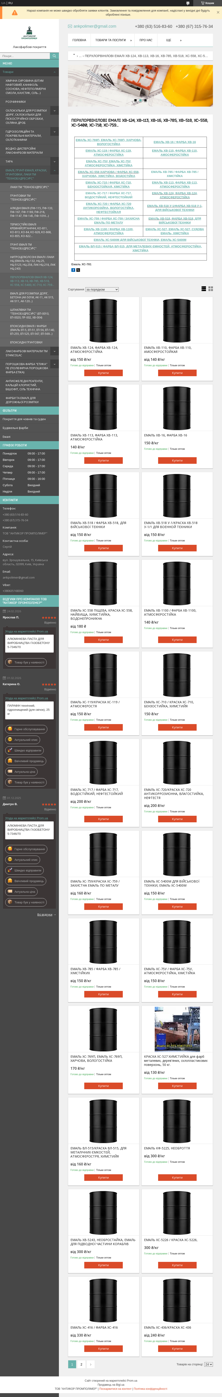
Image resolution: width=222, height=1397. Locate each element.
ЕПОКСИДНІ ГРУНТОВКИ (26, 342)
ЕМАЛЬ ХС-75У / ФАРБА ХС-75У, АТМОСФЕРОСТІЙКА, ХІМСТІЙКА (169, 971)
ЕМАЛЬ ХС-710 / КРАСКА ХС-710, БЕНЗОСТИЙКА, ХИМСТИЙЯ (169, 704)
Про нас (146, 40)
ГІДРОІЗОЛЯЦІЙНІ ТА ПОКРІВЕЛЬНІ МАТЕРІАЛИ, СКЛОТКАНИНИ (23, 135)
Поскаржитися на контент (115, 1388)
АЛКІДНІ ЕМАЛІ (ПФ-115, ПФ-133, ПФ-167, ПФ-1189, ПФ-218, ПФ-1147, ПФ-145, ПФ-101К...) (31, 212)
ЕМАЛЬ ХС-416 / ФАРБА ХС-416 (94, 1327)
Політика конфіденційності (150, 1388)
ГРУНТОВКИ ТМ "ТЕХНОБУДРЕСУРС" (23, 197)
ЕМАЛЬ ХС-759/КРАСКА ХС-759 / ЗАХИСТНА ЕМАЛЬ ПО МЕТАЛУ (95, 883)
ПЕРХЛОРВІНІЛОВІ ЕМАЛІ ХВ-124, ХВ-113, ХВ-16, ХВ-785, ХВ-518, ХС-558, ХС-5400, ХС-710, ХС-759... (32, 281)
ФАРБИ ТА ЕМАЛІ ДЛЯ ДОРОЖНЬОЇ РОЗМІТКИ (22, 400)
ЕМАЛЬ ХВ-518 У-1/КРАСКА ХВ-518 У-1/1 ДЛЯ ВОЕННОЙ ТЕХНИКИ (171, 525)
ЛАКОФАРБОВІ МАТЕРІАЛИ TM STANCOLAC (27, 353)
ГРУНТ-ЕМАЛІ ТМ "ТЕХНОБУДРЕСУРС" (23, 246)
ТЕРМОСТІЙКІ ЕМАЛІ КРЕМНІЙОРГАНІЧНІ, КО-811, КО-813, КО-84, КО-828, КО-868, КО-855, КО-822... (30, 230)
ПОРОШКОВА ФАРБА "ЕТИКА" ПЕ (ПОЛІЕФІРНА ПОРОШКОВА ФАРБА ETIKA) (27, 368)
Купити (103, 373)
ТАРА (9, 161)
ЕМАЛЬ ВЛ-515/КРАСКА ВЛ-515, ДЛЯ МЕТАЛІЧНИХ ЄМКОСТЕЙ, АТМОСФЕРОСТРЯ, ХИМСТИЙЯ (98, 1152)
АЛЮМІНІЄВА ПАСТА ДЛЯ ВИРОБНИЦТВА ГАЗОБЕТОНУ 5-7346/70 (28, 643)
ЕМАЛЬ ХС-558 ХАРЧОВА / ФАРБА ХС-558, (108, 172)
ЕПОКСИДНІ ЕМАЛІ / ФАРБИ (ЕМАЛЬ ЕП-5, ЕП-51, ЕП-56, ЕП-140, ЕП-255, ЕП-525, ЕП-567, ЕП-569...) (32, 330)
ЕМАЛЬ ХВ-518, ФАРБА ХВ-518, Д (172, 218)
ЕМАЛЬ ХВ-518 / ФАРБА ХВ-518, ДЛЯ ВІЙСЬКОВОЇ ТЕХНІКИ (98, 525)
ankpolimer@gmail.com (19, 577)
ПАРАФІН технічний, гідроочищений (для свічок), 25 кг (28, 709)
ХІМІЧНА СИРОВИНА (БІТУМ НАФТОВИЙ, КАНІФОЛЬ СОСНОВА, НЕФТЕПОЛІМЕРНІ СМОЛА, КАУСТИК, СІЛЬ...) (26, 87)
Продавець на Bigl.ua (111, 1384)
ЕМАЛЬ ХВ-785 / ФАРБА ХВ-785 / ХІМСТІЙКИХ (95, 971)
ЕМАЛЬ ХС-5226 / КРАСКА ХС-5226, (171, 1240)
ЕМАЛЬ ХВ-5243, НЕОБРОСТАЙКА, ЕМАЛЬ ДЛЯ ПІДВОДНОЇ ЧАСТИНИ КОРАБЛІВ (102, 1242)
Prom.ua (132, 1380)
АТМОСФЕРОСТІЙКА (175, 197)
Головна (79, 40)
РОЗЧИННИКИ (16, 102)
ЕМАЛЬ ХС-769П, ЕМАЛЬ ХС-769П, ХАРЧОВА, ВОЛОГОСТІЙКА (96, 1059)
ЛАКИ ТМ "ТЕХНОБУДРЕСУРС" (29, 187)
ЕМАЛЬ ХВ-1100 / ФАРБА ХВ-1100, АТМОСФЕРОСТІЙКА (170, 612)
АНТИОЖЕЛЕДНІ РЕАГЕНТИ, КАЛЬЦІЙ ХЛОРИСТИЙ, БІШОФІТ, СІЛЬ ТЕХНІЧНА (24, 385)
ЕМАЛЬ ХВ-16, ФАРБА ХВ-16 (165, 435)
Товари (8, 72)
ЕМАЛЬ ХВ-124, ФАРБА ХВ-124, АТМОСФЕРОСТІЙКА (94, 350)
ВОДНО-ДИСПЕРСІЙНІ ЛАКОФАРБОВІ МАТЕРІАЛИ (24, 150)
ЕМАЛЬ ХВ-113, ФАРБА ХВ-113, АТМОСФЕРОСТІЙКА (94, 437)
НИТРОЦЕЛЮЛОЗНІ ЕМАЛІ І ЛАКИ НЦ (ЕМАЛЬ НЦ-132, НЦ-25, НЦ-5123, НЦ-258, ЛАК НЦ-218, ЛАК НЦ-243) (33, 262)
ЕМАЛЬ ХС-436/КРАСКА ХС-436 (167, 1327)
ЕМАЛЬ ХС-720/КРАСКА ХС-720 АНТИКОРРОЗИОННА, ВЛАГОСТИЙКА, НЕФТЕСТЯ (174, 794)
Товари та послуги (110, 40)
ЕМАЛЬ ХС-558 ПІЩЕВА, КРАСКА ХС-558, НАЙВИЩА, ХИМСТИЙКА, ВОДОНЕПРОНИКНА (101, 614)
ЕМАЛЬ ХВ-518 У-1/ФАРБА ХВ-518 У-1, (175, 206)
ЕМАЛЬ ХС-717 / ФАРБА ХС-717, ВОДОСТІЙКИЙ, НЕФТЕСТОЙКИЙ (96, 792)
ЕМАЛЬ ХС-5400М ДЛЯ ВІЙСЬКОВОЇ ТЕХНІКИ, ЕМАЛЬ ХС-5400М (171, 883)
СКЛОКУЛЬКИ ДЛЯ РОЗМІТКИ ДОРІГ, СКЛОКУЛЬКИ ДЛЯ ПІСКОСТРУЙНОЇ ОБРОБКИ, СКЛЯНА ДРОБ (26, 116)
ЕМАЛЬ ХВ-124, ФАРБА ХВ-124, (175, 193)
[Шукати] (54, 56)
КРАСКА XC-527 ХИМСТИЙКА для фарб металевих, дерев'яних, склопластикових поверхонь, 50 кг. (176, 1061)
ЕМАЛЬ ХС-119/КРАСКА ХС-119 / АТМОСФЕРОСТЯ (95, 704)
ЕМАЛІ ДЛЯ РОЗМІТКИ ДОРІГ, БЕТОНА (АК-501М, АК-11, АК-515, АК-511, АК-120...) (32, 297)
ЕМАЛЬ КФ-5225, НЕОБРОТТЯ (167, 1148)
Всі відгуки (44, 914)
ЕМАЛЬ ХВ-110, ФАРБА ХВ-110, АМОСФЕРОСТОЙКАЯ (168, 350)
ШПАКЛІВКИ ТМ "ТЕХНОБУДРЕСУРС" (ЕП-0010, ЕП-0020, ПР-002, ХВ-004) (29, 313)
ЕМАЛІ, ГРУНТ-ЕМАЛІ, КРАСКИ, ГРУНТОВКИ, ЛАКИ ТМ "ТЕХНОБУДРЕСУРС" (26, 174)
